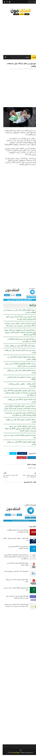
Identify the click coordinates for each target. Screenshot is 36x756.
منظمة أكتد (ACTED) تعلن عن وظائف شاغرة (17, 347)
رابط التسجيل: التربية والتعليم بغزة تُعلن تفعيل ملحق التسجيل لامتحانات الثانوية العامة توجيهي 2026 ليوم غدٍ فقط (17, 333)
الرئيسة (31, 58)
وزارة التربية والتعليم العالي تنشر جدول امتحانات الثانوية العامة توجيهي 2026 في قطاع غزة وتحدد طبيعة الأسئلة (17, 429)
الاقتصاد (18, 69)
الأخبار (22, 69)
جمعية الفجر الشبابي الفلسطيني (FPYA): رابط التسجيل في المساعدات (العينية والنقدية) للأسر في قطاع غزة (17, 394)
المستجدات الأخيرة (11, 69)
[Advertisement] (18, 34)
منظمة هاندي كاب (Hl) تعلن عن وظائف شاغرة (13, 572)
